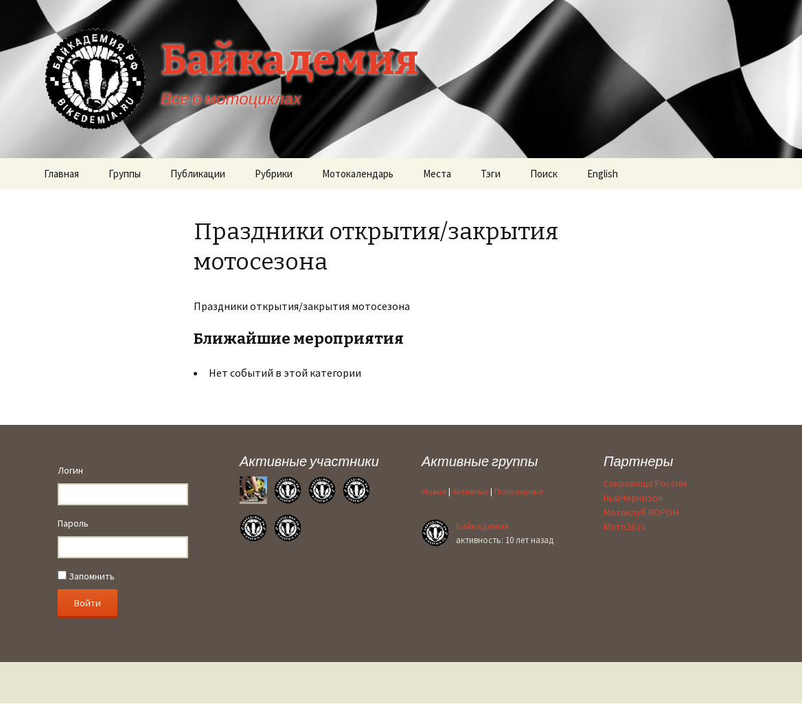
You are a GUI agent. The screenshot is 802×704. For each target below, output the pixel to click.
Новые (434, 491)
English (602, 173)
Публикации (197, 173)
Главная (61, 173)
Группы (124, 173)
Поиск (544, 173)
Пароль (73, 523)
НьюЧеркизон (633, 498)
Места (437, 173)
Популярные (518, 491)
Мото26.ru (625, 526)
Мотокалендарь (357, 173)
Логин (70, 470)
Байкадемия (482, 526)
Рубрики (274, 173)
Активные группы (480, 461)
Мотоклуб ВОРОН (641, 512)
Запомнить (86, 576)
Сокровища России (645, 483)
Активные (470, 491)
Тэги (491, 173)
